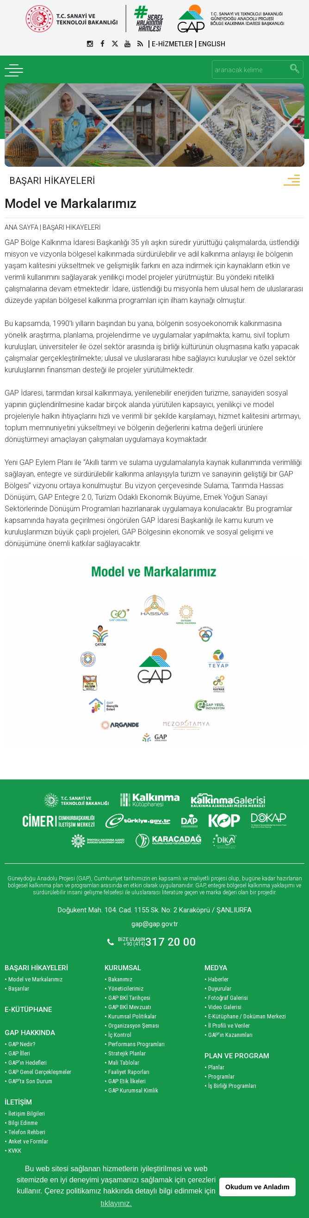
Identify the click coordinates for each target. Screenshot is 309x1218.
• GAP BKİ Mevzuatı (128, 1007)
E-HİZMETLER (172, 44)
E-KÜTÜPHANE (28, 1009)
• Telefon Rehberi (25, 1132)
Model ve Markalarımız (70, 203)
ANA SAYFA (21, 227)
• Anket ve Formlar (26, 1141)
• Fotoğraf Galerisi (226, 997)
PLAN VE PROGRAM (236, 1056)
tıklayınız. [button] (116, 1203)
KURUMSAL (123, 968)
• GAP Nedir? (20, 1044)
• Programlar (219, 1076)
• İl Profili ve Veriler (227, 1025)
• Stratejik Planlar (125, 1053)
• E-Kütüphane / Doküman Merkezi (245, 1016)
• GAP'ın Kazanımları (228, 1034)
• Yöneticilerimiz (124, 988)
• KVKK (13, 1150)
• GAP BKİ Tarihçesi (127, 997)
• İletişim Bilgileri (25, 1113)
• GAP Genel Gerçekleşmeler (38, 1071)
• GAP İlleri (17, 1053)
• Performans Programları (135, 1044)
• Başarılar (17, 988)
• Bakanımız (118, 979)
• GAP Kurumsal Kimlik (131, 1090)
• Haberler (216, 979)
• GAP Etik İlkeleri (125, 1081)
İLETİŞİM (18, 1102)
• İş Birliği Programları (230, 1085)
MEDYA (215, 968)
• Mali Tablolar (122, 1062)
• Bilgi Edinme (21, 1122)
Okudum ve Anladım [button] (257, 1187)
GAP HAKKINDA (30, 1033)
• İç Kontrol (118, 1034)
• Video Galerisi (222, 1007)
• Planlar (214, 1067)
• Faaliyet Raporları (127, 1071)
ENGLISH (211, 44)
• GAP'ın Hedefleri (26, 1062)
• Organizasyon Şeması (132, 1025)
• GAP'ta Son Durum (28, 1081)
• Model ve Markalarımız (33, 979)
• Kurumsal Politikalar (130, 1016)
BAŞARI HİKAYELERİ (52, 180)
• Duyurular (217, 988)
